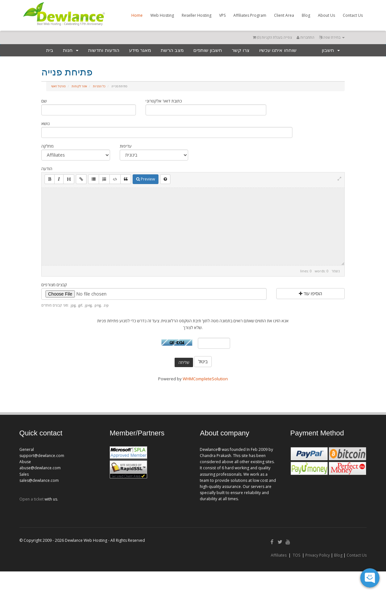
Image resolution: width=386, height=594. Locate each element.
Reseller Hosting (196, 15)
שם (44, 101)
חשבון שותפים (207, 50)
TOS (296, 555)
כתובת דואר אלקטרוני (164, 101)
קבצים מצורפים (54, 284)
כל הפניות (99, 86)
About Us (326, 15)
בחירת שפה (332, 37)
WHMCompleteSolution (205, 379)
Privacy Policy (317, 555)
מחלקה (47, 146)
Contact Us (353, 15)
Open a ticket (31, 499)
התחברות (305, 37)
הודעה (46, 168)
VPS (222, 15)
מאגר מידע (140, 50)
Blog (306, 15)
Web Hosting (162, 15)
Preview (145, 179)
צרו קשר (240, 50)
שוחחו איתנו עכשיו (277, 50)
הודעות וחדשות (103, 50)
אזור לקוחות (79, 86)
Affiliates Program (249, 15)
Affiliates (279, 555)
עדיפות (126, 146)
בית (49, 50)
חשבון (331, 50)
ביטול (203, 361)
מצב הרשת (172, 50)
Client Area (284, 15)
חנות (70, 50)
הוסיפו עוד (310, 293)
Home (137, 15)
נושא (45, 123)
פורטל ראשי (58, 86)
